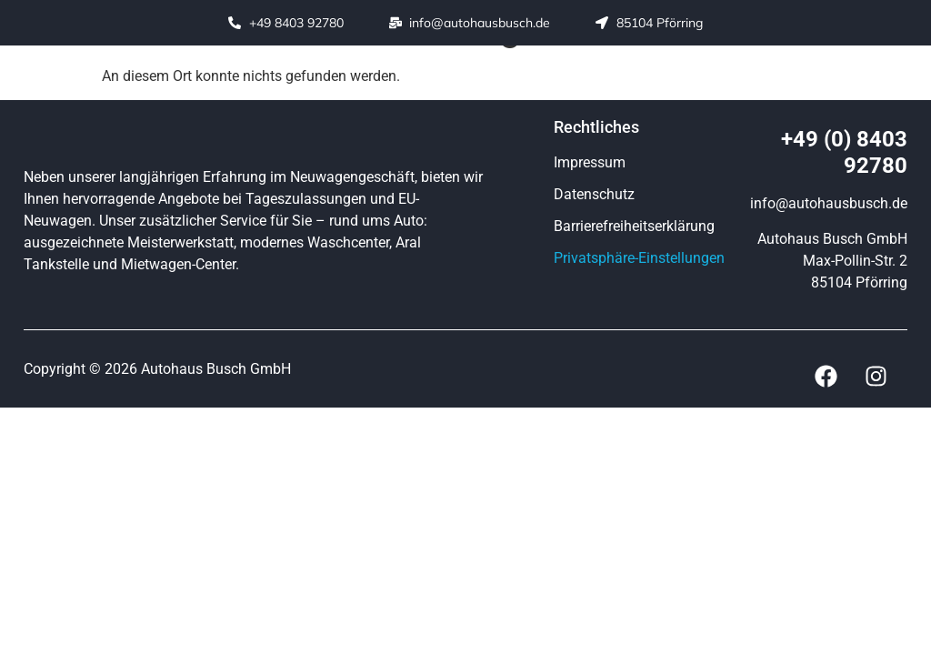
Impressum (590, 162)
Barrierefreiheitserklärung (634, 226)
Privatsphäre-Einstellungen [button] (639, 258)
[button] (561, 82)
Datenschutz (594, 194)
